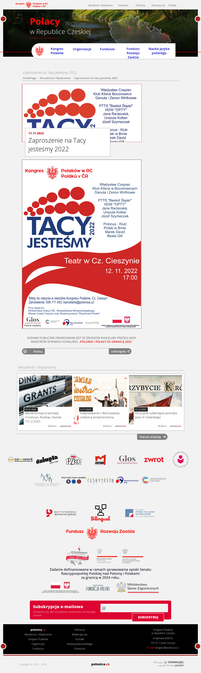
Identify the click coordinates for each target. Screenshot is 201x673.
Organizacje (83, 52)
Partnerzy (146, 5)
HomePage (29, 78)
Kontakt (180, 5)
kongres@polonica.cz (167, 647)
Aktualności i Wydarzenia (102, 5)
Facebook (127, 5)
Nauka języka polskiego (160, 51)
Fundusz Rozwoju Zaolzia (134, 51)
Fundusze (108, 52)
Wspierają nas (166, 5)
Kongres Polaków (58, 51)
